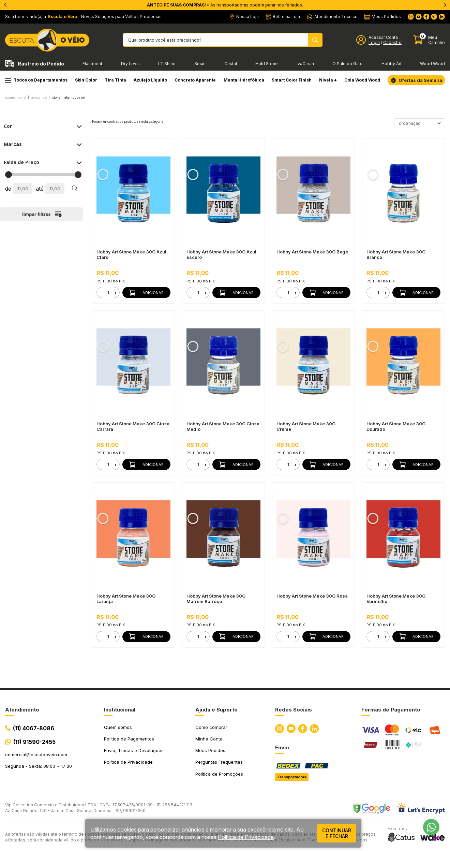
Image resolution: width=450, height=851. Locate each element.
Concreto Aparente (195, 80)
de (8, 188)
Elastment (92, 63)
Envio (282, 747)
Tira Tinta (115, 80)
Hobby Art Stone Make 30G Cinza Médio (222, 426)
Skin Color (86, 80)
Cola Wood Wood (362, 80)
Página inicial (15, 97)
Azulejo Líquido (150, 80)
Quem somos (118, 727)
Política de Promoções (219, 774)
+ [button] (115, 292)
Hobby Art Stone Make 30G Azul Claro (131, 254)
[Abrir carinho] (429, 40)
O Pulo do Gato (347, 63)
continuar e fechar (336, 833)
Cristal (230, 63)
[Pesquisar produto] (315, 40)
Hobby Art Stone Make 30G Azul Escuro (221, 254)
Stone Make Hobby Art (68, 97)
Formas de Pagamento (390, 709)
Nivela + (328, 80)
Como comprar (211, 727)
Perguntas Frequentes (219, 762)
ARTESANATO (39, 97)
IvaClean (305, 63)
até (40, 188)
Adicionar (146, 293)
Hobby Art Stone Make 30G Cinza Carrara (132, 426)
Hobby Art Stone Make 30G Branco (395, 254)
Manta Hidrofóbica (244, 80)
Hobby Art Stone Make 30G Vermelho (395, 598)
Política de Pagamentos (129, 739)
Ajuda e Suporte (216, 709)
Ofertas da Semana (420, 80)
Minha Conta (209, 739)
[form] (108, 292)
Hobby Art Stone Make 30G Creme (305, 426)
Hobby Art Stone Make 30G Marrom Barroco (215, 598)
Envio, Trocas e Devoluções (134, 750)
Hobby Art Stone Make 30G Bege (312, 251)
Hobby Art (391, 63)
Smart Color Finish (292, 80)
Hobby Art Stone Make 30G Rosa (312, 596)
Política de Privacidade (128, 762)
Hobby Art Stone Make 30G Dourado (395, 426)
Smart (200, 63)
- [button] (101, 292)
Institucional (119, 709)
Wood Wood (432, 63)
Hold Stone (266, 63)
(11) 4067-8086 (33, 728)
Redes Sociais (293, 709)
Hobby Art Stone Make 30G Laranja (125, 598)
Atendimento (22, 709)
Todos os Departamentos (36, 80)
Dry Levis (130, 63)
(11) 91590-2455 (34, 741)
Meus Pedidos (210, 750)
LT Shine (167, 63)
